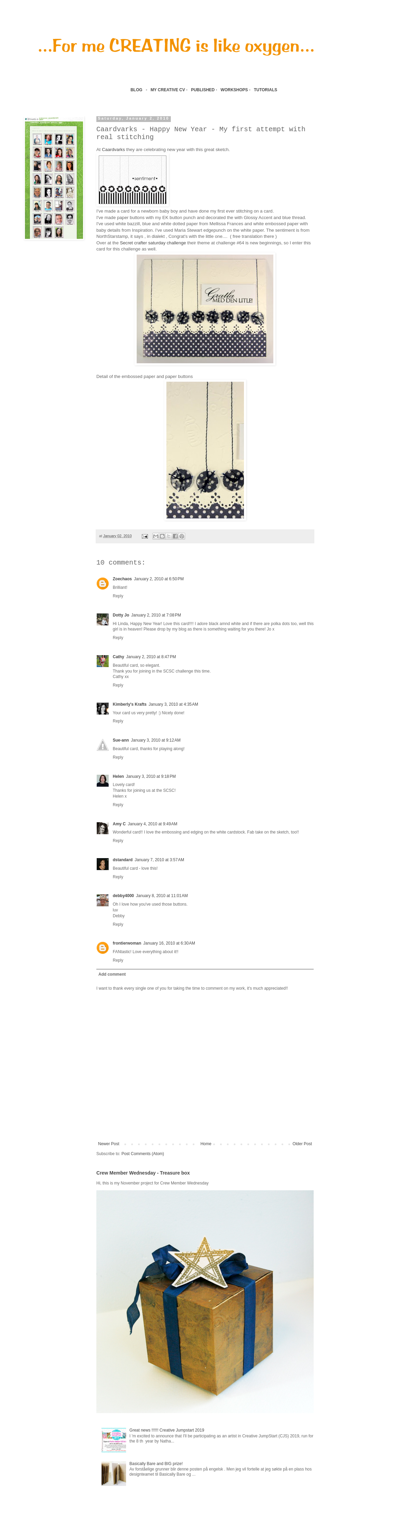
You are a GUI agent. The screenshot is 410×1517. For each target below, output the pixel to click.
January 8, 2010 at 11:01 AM (162, 895)
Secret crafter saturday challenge (153, 242)
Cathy (118, 656)
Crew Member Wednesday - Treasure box (143, 1173)
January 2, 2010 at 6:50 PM (159, 579)
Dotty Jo (121, 615)
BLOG (136, 89)
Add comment (112, 974)
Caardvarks (113, 149)
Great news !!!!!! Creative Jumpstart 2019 (166, 1430)
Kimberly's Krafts (130, 704)
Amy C (119, 824)
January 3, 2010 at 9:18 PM (151, 776)
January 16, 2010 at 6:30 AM (169, 943)
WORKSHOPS (234, 89)
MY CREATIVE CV (168, 89)
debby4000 (123, 895)
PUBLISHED (203, 89)
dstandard (123, 859)
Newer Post (108, 1143)
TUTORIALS (266, 89)
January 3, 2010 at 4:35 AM (173, 704)
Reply (118, 596)
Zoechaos (122, 579)
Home (206, 1143)
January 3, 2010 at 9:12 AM (155, 740)
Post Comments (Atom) (142, 1153)
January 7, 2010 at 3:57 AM (159, 859)
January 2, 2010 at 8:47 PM (151, 656)
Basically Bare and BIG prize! (156, 1463)
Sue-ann (121, 740)
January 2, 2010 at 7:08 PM (156, 615)
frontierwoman (127, 943)
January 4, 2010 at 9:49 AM (152, 824)
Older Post (302, 1143)
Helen (118, 776)
